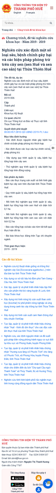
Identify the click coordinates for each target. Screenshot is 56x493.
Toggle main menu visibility (52, 7)
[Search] (28, 23)
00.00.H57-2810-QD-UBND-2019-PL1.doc (26, 132)
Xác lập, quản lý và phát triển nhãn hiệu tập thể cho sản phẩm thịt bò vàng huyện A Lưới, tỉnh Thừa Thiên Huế (27, 291)
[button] (53, 148)
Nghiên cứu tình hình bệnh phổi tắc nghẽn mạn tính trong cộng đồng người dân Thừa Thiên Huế (28, 381)
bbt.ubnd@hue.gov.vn (18, 458)
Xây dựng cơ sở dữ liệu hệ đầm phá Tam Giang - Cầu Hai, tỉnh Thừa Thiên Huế (28, 280)
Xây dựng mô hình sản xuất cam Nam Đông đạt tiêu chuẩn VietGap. (28, 317)
